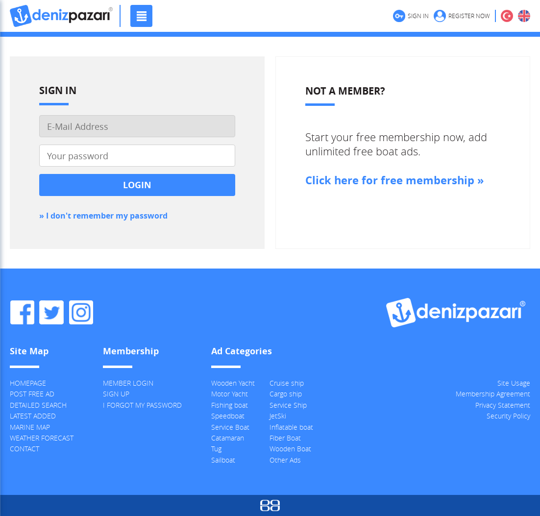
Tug (216, 448)
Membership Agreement (493, 393)
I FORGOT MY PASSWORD (142, 405)
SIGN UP (116, 393)
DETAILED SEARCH (38, 405)
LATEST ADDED (33, 415)
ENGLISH (524, 16)
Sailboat (223, 460)
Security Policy (508, 415)
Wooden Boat (290, 448)
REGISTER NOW (469, 16)
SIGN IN (418, 16)
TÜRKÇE (507, 16)
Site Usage (513, 383)
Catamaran (227, 437)
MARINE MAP (30, 427)
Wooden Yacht (233, 383)
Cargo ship (286, 393)
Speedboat (228, 415)
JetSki (278, 415)
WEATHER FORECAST (42, 437)
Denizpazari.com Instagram (81, 312)
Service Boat (230, 427)
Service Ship (288, 405)
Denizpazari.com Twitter (51, 312)
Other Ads (285, 460)
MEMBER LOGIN (128, 383)
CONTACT (24, 448)
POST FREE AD (32, 393)
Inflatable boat (291, 427)
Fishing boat (229, 405)
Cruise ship (287, 383)
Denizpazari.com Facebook (22, 312)
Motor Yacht (229, 393)
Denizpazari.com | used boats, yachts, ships (61, 16)
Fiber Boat (285, 437)
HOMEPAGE (28, 383)
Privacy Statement (502, 405)
